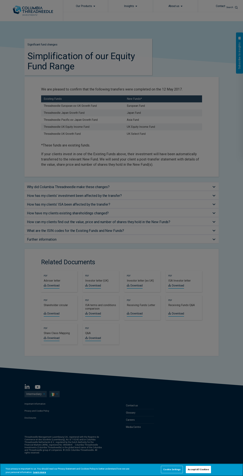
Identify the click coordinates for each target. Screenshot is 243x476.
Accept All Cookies (198, 469)
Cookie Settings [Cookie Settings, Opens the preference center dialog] (172, 469)
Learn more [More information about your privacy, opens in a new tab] (39, 472)
